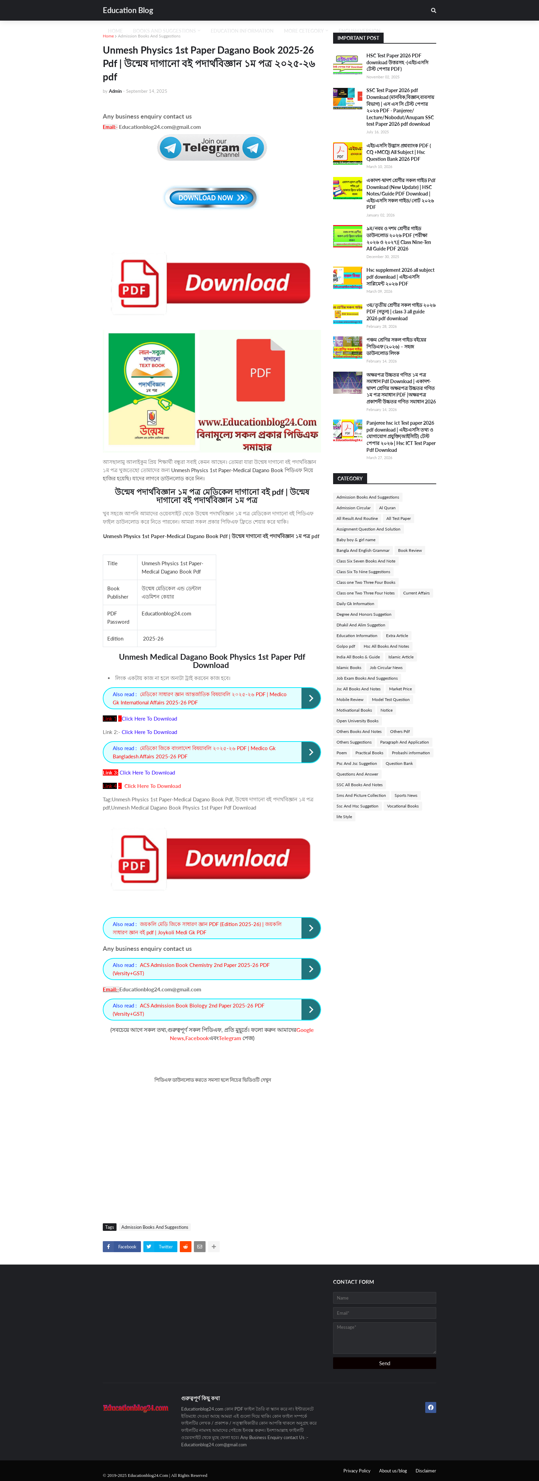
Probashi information (411, 752)
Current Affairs (416, 592)
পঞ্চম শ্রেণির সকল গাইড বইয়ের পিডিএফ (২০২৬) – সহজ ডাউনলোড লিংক (396, 346)
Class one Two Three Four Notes (366, 592)
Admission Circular (354, 507)
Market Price (400, 688)
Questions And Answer (357, 774)
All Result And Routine (357, 518)
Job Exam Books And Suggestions (367, 678)
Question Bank (399, 763)
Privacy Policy (357, 1470)
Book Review (410, 550)
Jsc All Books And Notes (359, 688)
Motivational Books (354, 710)
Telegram (230, 1038)
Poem (342, 752)
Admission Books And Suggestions (149, 35)
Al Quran (387, 507)
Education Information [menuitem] (242, 31)
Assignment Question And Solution (368, 529)
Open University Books (357, 720)
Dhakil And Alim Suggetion (361, 624)
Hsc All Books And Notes (386, 646)
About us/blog (393, 1470)
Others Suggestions (354, 742)
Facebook (197, 1038)
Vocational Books (403, 806)
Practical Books (369, 752)
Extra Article (397, 635)
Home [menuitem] (115, 31)
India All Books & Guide (358, 656)
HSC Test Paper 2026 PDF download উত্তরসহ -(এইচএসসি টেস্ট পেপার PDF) (397, 62)
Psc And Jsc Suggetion (357, 763)
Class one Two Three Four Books (366, 582)
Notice (387, 710)
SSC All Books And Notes (360, 784)
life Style (344, 816)
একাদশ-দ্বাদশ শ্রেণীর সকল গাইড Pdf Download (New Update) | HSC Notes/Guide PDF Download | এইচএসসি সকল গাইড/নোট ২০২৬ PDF (401, 193)
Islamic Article (401, 656)
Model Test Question (391, 699)
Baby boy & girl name (356, 539)
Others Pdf (400, 731)
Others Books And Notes (359, 731)
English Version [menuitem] (360, 31)
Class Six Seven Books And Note (366, 561)
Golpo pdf (346, 646)
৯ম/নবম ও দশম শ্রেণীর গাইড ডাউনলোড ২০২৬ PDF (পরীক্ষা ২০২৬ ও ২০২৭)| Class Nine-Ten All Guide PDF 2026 (398, 238)
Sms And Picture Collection (361, 795)
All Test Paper (398, 518)
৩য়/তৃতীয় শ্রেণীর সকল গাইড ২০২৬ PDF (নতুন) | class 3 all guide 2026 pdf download (401, 311)
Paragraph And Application (404, 742)
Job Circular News (386, 667)
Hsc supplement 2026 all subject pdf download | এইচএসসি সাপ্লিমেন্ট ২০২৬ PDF (400, 276)
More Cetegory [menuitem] (304, 31)
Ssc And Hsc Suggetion (357, 806)
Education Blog (128, 10)
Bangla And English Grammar (363, 550)
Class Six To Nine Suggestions (363, 571)
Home (108, 35)
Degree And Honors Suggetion (364, 614)
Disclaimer (426, 1470)
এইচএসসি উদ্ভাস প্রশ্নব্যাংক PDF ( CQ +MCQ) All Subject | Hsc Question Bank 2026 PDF (398, 152)
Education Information (357, 635)
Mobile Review (350, 699)
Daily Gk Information (355, 603)
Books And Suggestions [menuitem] (164, 31)
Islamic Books (349, 667)
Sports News (406, 795)
